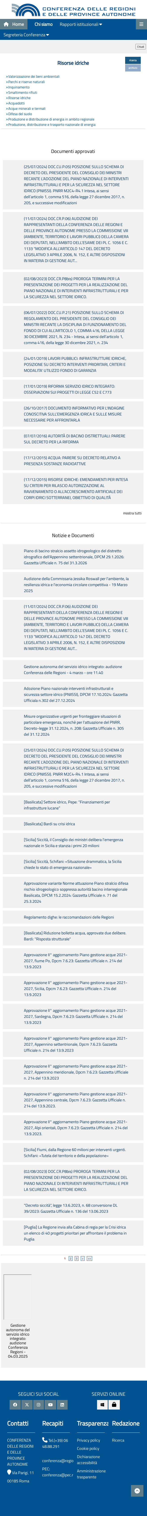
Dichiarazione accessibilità (88, 1460)
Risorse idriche (19, 97)
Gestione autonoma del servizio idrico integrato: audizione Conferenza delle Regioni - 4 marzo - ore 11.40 (73, 670)
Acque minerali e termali (27, 108)
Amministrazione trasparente (91, 1474)
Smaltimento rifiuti (22, 92)
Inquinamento (18, 87)
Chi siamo (44, 24)
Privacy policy (88, 1440)
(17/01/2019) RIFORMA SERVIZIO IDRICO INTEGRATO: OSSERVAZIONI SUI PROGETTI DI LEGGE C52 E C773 (69, 389)
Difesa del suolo (20, 113)
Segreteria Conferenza (26, 34)
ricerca (133, 60)
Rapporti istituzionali (81, 24)
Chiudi (140, 47)
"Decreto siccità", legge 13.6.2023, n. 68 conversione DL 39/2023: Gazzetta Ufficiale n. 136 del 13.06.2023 (71, 1208)
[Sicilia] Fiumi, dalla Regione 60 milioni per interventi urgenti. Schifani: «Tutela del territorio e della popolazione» (75, 1153)
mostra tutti (132, 513)
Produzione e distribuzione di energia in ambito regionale (51, 119)
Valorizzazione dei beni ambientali (34, 76)
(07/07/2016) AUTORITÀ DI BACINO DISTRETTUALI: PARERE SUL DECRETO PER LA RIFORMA (74, 439)
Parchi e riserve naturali (26, 81)
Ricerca (118, 1440)
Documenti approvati (73, 151)
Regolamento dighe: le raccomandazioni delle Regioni (69, 917)
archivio (132, 68)
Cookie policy (88, 1448)
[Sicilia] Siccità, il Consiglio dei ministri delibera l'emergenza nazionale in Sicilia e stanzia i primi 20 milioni (73, 843)
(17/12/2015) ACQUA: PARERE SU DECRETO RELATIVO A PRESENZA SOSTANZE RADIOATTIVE (72, 461)
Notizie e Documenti (73, 535)
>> (89, 1258)
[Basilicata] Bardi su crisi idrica (49, 824)
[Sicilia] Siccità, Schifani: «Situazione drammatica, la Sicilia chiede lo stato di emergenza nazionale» (73, 864)
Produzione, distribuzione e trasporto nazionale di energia (51, 124)
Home (14, 24)
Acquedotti (16, 103)
